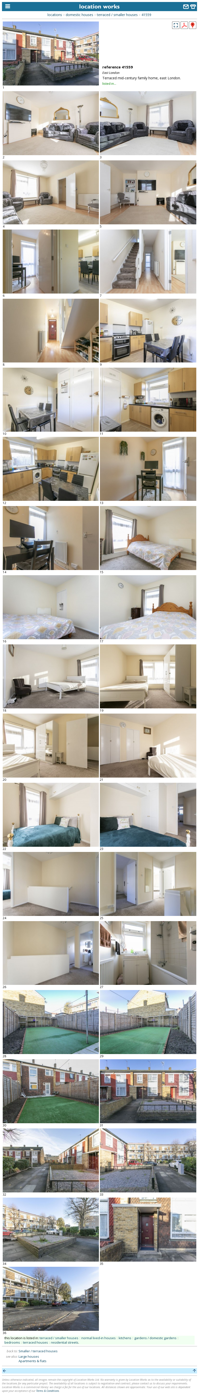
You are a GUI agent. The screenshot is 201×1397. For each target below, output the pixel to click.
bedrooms (12, 1342)
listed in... (109, 83)
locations (54, 14)
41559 (146, 14)
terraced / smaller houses (117, 14)
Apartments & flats (32, 1361)
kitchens (125, 1338)
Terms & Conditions (47, 1391)
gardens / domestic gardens (155, 1338)
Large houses (29, 1356)
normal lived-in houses (98, 1338)
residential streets (64, 1342)
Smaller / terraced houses (38, 1351)
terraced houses (35, 1342)
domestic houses (79, 14)
